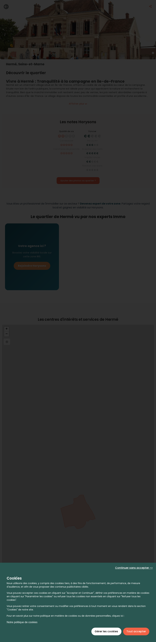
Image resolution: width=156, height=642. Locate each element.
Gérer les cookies (106, 631)
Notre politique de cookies (22, 622)
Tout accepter (136, 631)
